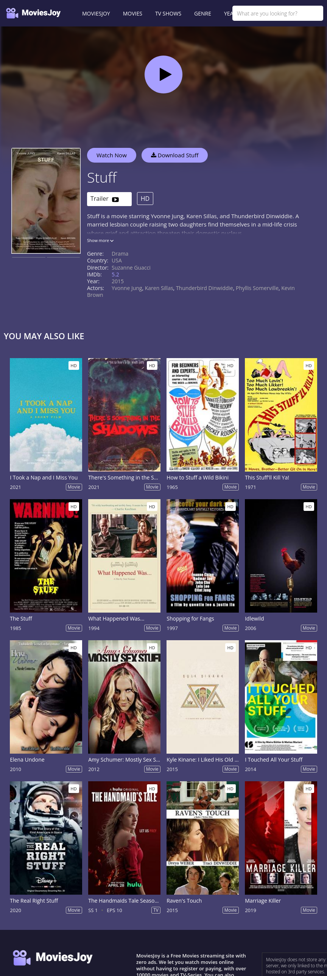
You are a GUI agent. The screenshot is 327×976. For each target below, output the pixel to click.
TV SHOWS (168, 13)
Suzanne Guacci (131, 267)
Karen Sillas (159, 288)
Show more (100, 240)
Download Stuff (175, 155)
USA (117, 260)
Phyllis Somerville (257, 288)
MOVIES (132, 13)
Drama (120, 253)
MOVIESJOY (96, 13)
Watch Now (112, 155)
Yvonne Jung (127, 288)
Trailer (104, 199)
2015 (118, 281)
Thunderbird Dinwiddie (204, 288)
